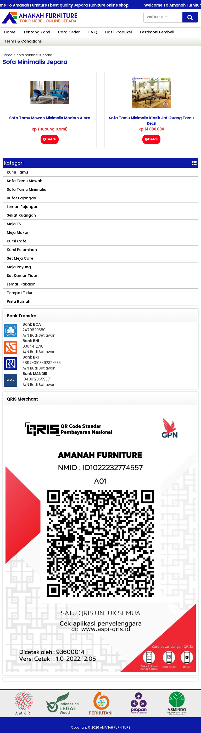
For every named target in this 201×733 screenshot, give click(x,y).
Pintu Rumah (18, 301)
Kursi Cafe (16, 241)
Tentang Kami (36, 32)
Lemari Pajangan (22, 206)
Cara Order (69, 32)
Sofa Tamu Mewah (24, 180)
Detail (50, 139)
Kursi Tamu (17, 172)
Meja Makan (18, 232)
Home (9, 32)
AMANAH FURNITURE (115, 727)
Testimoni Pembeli (156, 32)
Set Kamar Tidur (22, 275)
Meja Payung (19, 267)
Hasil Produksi (118, 32)
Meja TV (14, 224)
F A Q (92, 32)
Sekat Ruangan (21, 215)
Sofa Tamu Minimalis (26, 189)
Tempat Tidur (20, 292)
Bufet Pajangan (21, 198)
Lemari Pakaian (21, 284)
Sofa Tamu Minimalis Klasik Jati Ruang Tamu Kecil (151, 120)
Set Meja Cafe (20, 258)
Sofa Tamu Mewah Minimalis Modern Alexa (49, 118)
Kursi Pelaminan (22, 249)
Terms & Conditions (23, 41)
